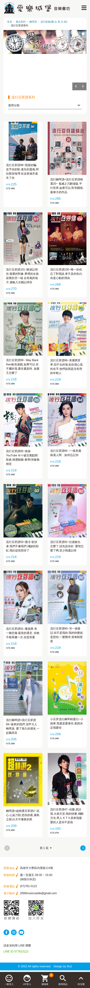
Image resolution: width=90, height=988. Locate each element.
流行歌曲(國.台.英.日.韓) (53, 21)
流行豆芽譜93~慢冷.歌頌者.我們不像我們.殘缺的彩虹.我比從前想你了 (22, 546)
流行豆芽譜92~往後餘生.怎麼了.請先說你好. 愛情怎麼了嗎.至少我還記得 (67, 546)
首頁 (9, 21)
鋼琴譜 (33, 21)
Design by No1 (63, 966)
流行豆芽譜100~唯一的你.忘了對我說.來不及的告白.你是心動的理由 (66, 274)
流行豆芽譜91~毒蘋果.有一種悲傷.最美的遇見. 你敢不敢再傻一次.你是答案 (22, 633)
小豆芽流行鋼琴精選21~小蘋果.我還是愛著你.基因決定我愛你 (66, 723)
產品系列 (21, 21)
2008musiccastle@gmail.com (38, 893)
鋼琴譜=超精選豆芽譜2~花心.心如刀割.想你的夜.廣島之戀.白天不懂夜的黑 (22, 815)
